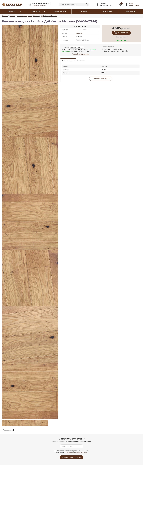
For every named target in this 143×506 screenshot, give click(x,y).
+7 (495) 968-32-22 (41, 3)
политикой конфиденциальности (76, 452)
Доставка (107, 11)
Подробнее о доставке (80, 54)
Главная (5, 16)
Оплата (83, 11)
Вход (131, 3)
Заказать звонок (39, 6)
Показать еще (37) (100, 79)
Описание (81, 60)
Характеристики (68, 61)
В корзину (123, 33)
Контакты (131, 11)
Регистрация (134, 5)
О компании (60, 11)
